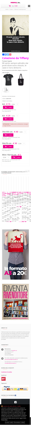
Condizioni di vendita (6, 373)
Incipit (11, 9)
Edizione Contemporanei (20, 9)
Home (6, 9)
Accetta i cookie (9, 422)
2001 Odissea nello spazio (8, 207)
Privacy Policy (4, 419)
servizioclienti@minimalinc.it (11, 360)
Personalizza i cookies (19, 422)
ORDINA (27, 217)
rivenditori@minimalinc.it (10, 364)
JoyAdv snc (14, 351)
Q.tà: (13, 104)
